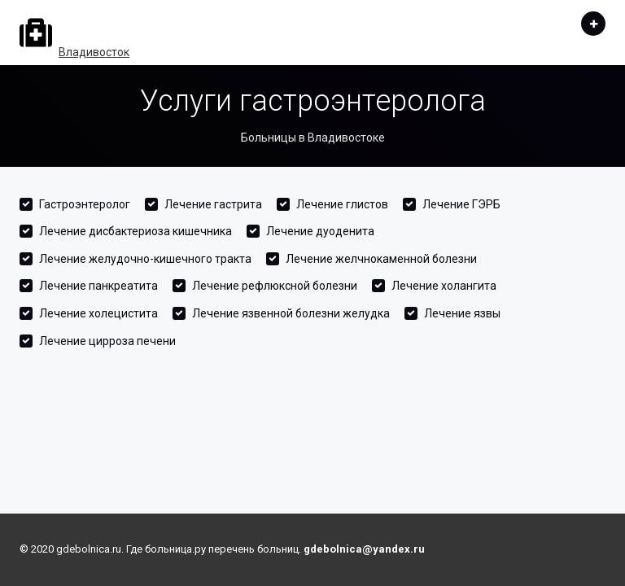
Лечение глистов (342, 204)
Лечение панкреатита (98, 285)
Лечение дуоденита (320, 231)
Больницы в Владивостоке (313, 137)
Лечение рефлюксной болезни (274, 285)
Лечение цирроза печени (107, 341)
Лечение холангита (443, 285)
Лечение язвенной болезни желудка (291, 313)
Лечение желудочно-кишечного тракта (145, 258)
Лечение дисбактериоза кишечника (135, 231)
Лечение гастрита (213, 204)
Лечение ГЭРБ (461, 204)
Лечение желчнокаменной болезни (381, 258)
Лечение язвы (462, 313)
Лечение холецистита (98, 313)
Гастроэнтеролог (84, 204)
